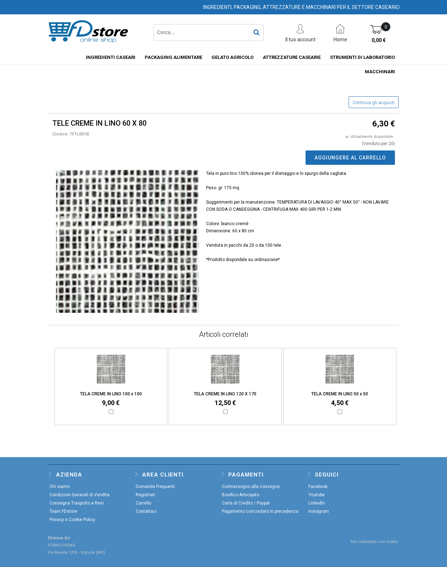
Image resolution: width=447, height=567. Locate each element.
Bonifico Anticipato (240, 494)
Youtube (316, 494)
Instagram (318, 511)
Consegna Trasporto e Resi (77, 503)
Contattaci (146, 511)
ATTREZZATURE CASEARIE (292, 57)
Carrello (143, 503)
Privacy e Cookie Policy (72, 519)
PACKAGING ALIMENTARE (173, 57)
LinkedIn (316, 503)
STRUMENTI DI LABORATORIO (362, 57)
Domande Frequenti (155, 486)
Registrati (145, 494)
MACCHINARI (380, 71)
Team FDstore (63, 511)
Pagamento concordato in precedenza (260, 511)
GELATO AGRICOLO (232, 57)
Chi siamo (60, 486)
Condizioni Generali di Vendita (80, 494)
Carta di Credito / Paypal (246, 503)
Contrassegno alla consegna (251, 486)
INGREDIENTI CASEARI (110, 57)
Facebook (317, 486)
